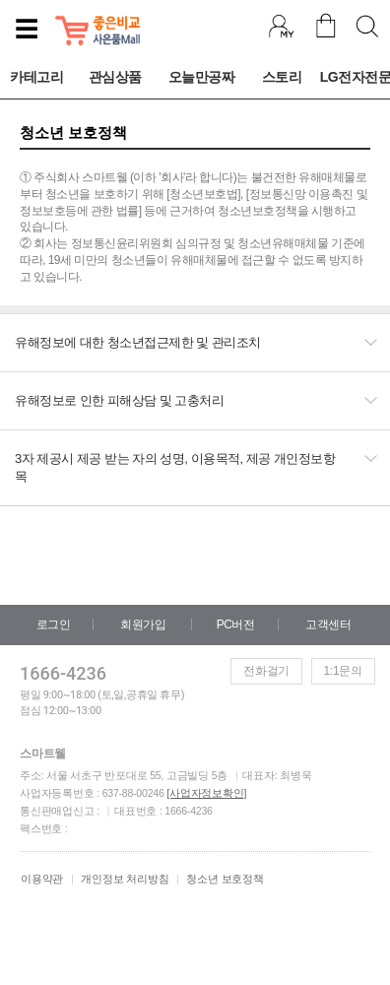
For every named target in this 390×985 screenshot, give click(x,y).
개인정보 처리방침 (124, 879)
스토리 (282, 77)
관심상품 (115, 77)
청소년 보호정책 (224, 879)
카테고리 (36, 77)
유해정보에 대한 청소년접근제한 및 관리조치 (138, 342)
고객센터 (328, 624)
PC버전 (236, 624)
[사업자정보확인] (206, 793)
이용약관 (42, 879)
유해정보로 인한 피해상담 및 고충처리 (119, 400)
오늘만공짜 (201, 77)
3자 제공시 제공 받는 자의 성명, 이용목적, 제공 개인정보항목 (175, 467)
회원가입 (142, 624)
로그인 (53, 624)
